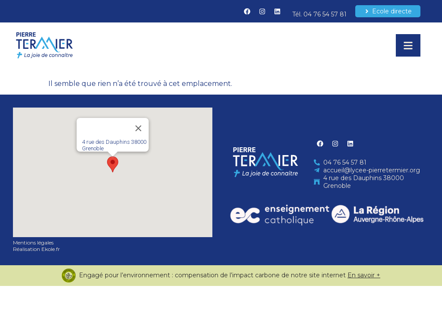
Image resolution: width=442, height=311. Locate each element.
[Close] (138, 128)
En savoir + (363, 275)
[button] (112, 164)
